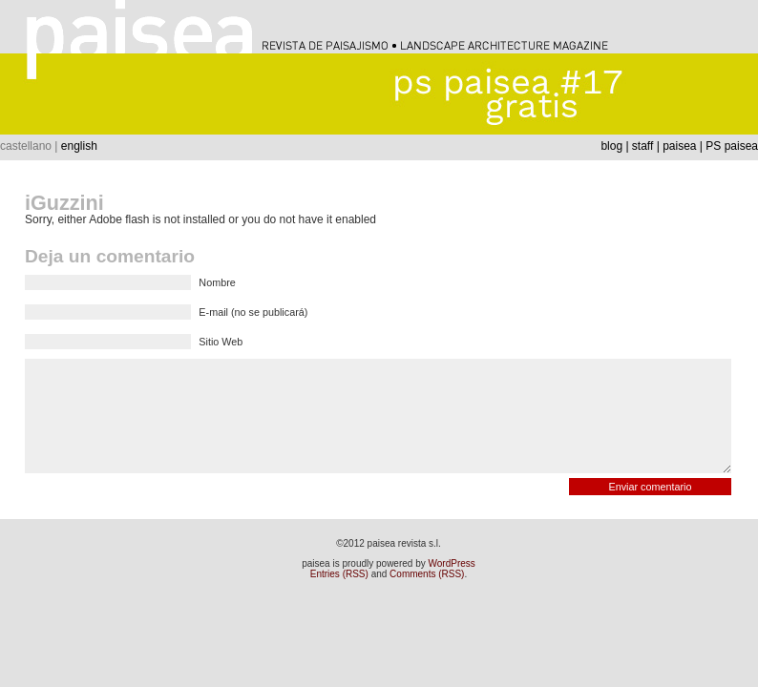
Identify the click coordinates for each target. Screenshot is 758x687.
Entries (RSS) (339, 574)
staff (642, 146)
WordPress (452, 563)
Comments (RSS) (427, 574)
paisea (679, 146)
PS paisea (731, 146)
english (79, 146)
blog (611, 146)
